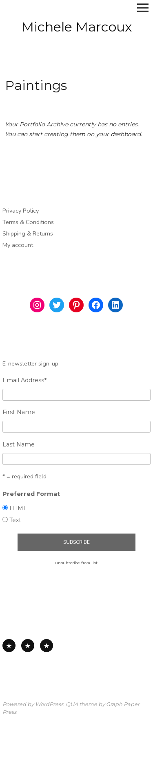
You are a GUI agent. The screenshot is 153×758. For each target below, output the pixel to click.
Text (15, 520)
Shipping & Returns (27, 233)
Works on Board (46, 645)
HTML (18, 508)
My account (17, 245)
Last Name (18, 444)
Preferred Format (31, 494)
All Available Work (9, 645)
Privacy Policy (20, 210)
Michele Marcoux (76, 27)
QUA (72, 704)
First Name (18, 412)
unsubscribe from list (76, 563)
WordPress (49, 704)
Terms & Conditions (28, 222)
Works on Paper (27, 645)
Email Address (24, 380)
